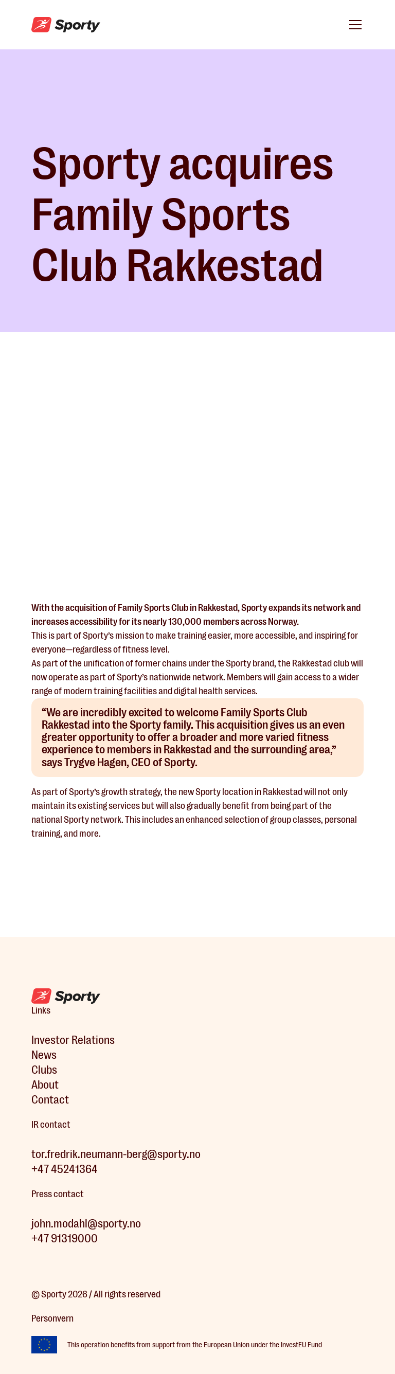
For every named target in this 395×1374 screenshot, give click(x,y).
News (44, 1054)
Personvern (52, 1318)
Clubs (44, 1069)
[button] (353, 24)
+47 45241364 (64, 1169)
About (45, 1084)
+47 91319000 (64, 1238)
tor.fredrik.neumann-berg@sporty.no (116, 1154)
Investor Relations (73, 1040)
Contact (50, 1099)
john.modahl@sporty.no (86, 1223)
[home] (65, 25)
